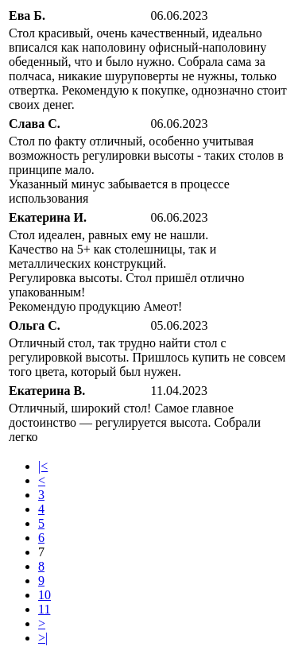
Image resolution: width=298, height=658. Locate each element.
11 (44, 609)
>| (43, 637)
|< (43, 466)
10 (44, 595)
